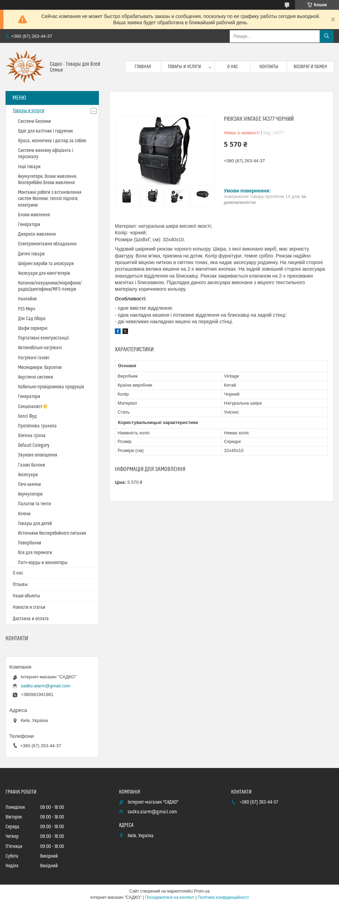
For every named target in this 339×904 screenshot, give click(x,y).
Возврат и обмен (310, 67)
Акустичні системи (35, 377)
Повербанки (29, 543)
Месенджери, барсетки (40, 367)
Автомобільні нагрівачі (40, 348)
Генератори (29, 224)
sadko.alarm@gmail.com (45, 685)
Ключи (24, 514)
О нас (232, 67)
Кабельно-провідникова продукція (51, 387)
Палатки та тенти (34, 504)
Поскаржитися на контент (169, 897)
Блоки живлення (34, 215)
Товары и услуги (184, 67)
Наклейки (27, 299)
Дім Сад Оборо (31, 319)
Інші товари (29, 167)
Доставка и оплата (31, 619)
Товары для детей (35, 523)
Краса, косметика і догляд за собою (52, 141)
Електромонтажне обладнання (47, 244)
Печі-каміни (29, 484)
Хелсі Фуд (27, 416)
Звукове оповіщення (37, 455)
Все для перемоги (35, 552)
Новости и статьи (29, 607)
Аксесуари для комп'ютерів (44, 273)
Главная (143, 67)
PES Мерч (26, 309)
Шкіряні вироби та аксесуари (46, 263)
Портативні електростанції (43, 338)
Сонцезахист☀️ (33, 406)
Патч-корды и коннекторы (42, 563)
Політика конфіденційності (223, 897)
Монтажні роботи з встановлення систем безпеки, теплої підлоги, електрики (49, 199)
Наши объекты (26, 596)
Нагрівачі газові (33, 358)
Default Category (33, 445)
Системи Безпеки (34, 121)
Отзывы (20, 584)
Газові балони (31, 465)
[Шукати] (326, 36)
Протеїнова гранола (37, 426)
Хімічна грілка (32, 436)
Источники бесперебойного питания (52, 533)
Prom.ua (202, 891)
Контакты (268, 67)
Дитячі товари (31, 254)
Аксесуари (28, 475)
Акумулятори (30, 494)
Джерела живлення (37, 234)
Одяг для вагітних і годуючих (45, 131)
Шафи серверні (32, 328)
